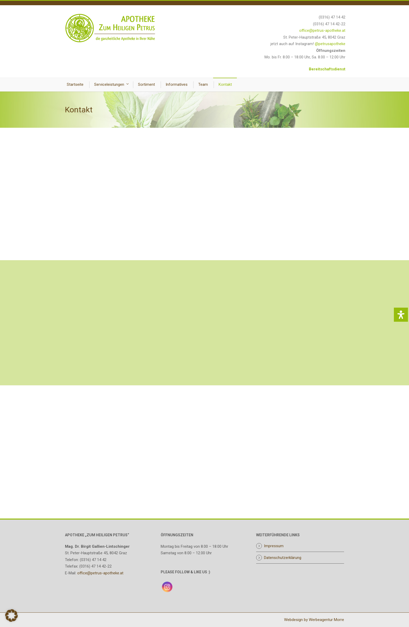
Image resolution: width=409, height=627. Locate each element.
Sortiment (146, 84)
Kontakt (225, 84)
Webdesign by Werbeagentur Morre (314, 619)
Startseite (75, 84)
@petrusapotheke (330, 43)
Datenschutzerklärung (282, 557)
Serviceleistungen (109, 84)
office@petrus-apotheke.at (322, 30)
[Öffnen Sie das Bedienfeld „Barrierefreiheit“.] (401, 315)
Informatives (177, 84)
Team (203, 84)
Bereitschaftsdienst (327, 69)
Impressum (274, 546)
